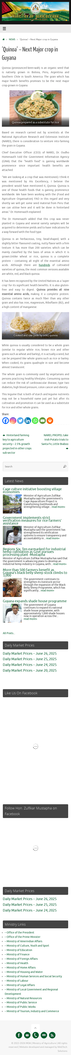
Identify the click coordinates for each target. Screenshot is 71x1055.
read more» (58, 507)
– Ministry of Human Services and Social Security (33, 976)
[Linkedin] (27, 420)
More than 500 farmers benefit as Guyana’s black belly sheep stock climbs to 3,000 (35, 573)
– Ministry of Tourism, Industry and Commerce (32, 1011)
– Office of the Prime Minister (22, 937)
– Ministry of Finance (17, 954)
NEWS (12, 39)
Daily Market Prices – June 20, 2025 (30, 670)
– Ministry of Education (18, 950)
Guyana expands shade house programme (35, 601)
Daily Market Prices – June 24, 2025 (30, 665)
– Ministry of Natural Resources (23, 998)
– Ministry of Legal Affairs (20, 985)
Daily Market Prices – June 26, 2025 (30, 653)
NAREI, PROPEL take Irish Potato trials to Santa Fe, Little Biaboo (54, 442)
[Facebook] (5, 420)
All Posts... (9, 633)
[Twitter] (20, 420)
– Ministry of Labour (16, 980)
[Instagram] (13, 420)
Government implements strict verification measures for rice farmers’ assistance (32, 520)
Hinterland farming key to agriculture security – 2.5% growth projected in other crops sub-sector (17, 444)
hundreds (44, 265)
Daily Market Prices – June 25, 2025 (30, 659)
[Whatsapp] (35, 420)
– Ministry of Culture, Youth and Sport (27, 945)
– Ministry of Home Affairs (20, 967)
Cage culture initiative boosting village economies (32, 490)
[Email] (42, 420)
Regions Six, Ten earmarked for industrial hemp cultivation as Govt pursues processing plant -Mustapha (34, 552)
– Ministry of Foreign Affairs (21, 958)
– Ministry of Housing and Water (24, 972)
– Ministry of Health (16, 963)
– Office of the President (19, 932)
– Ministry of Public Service (21, 1002)
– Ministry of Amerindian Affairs (23, 941)
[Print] (50, 420)
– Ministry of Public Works (20, 1007)
